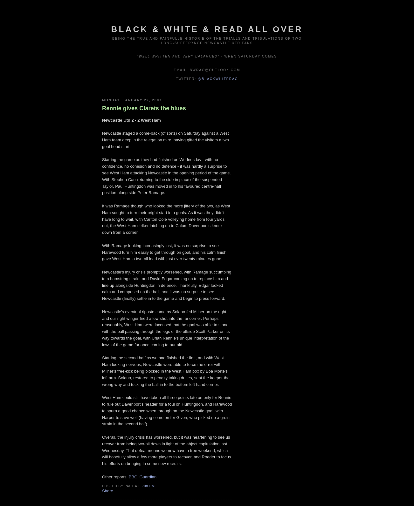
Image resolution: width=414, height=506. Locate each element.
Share (107, 491)
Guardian (148, 477)
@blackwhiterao (218, 79)
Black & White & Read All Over (207, 29)
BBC (133, 477)
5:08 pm (148, 486)
